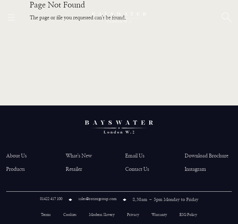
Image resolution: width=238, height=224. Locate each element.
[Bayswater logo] (119, 17)
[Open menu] (11, 17)
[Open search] (227, 17)
